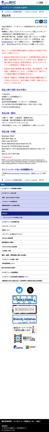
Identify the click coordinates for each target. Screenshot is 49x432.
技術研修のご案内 (7, 242)
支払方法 (4, 213)
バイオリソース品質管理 (10, 272)
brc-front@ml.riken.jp (13, 107)
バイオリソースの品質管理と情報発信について (15, 277)
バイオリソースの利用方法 (10, 222)
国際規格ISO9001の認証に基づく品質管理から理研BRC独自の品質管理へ (22, 281)
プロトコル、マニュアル (9, 226)
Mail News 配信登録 (7, 238)
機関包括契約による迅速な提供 (11, 205)
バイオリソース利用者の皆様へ (12, 188)
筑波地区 (5, 426)
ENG (41, 2)
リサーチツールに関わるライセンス (12, 234)
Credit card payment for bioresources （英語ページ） (24, 173)
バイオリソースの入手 (9, 193)
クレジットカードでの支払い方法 (12, 217)
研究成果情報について (8, 263)
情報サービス (6, 230)
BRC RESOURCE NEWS (8, 268)
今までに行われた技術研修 (9, 247)
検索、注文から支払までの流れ (11, 197)
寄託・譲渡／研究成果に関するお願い (14, 255)
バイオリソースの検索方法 (9, 201)
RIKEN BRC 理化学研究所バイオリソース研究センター (9, 3)
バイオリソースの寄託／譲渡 (10, 259)
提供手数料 (5, 209)
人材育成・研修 (6, 251)
